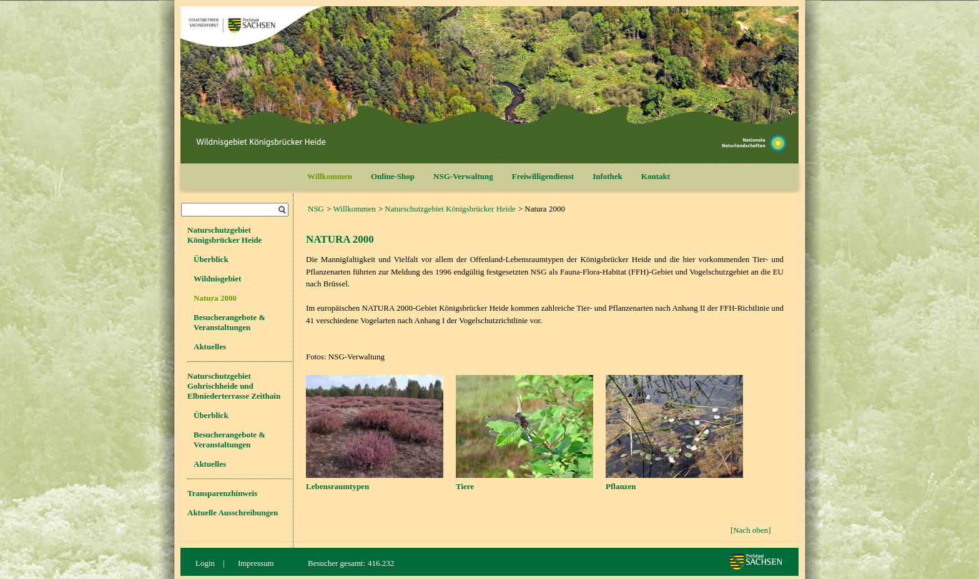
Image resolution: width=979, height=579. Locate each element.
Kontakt (655, 176)
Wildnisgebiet (217, 278)
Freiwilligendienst (543, 176)
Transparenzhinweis (222, 493)
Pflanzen (621, 486)
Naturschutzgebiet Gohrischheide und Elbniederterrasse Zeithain (233, 386)
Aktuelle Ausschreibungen (232, 512)
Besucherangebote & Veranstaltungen (229, 322)
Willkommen (329, 176)
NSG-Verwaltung (463, 176)
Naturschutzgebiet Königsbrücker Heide (450, 208)
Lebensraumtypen (337, 486)
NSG (316, 208)
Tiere (465, 486)
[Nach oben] (751, 530)
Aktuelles (210, 346)
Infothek (607, 176)
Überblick (211, 259)
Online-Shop (393, 176)
